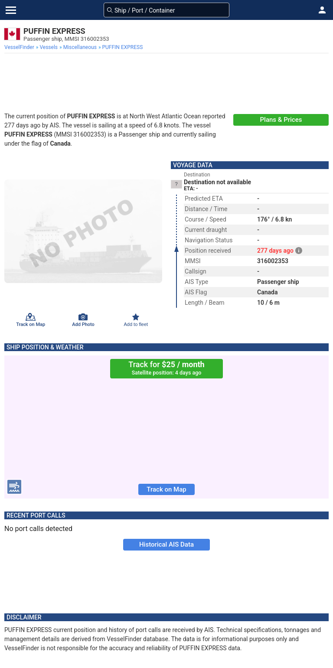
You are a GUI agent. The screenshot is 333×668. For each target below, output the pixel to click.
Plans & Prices (281, 120)
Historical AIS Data (166, 544)
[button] (322, 10)
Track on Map (166, 489)
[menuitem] (20, 47)
